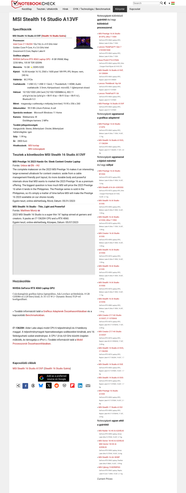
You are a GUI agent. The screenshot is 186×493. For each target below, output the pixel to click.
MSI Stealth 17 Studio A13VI (111, 407)
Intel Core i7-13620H (23, 44)
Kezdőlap (27, 9)
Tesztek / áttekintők (47, 9)
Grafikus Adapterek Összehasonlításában (65, 311)
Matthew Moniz (29, 210)
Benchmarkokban (35, 315)
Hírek (65, 9)
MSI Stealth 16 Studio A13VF (28, 368)
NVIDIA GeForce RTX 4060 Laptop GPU (31, 59)
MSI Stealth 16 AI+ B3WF (109, 457)
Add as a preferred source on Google (52, 378)
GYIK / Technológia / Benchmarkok (91, 9)
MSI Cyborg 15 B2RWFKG (109, 467)
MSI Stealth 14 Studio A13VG (111, 377)
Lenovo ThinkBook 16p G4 (110, 83)
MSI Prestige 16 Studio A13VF (111, 103)
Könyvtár (119, 9)
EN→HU (35, 165)
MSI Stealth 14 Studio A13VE (111, 364)
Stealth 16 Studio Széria (53, 36)
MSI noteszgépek (36, 149)
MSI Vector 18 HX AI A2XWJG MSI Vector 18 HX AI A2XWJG (111, 444)
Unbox (24, 165)
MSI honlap (33, 145)
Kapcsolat (135, 9)
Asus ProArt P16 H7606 (109, 60)
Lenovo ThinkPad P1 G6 (109, 93)
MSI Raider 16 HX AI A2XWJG (111, 431)
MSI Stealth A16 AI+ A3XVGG (111, 187)
